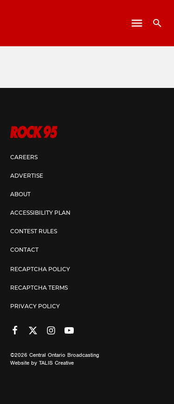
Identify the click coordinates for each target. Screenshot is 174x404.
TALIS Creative (56, 363)
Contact (24, 250)
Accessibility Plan (40, 213)
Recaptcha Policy (40, 270)
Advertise (26, 176)
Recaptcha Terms (39, 288)
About (20, 195)
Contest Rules (33, 232)
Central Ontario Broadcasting (64, 355)
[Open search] (154, 23)
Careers (24, 158)
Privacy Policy (35, 307)
